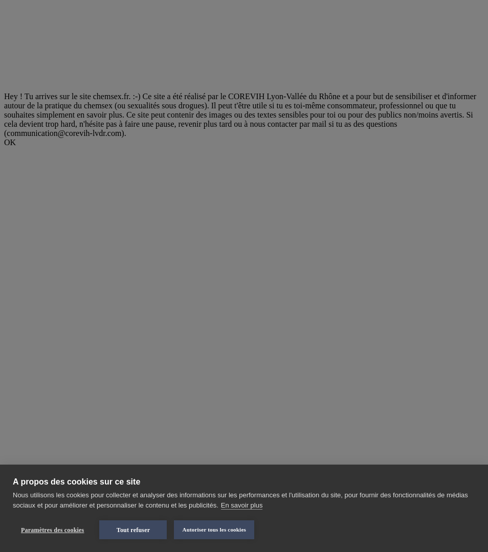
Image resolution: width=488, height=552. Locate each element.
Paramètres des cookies (52, 530)
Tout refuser (133, 530)
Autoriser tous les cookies (214, 529)
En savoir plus (242, 505)
